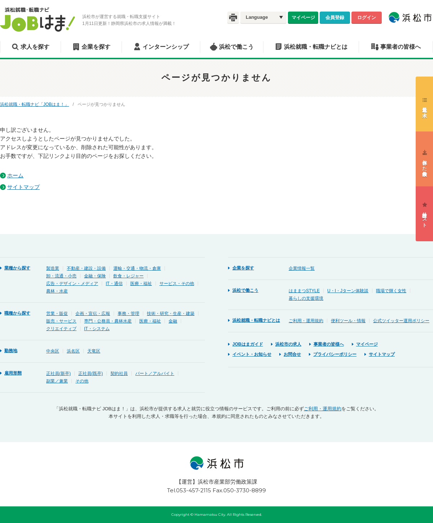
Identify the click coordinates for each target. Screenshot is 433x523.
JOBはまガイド (247, 344)
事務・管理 (128, 313)
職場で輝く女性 (391, 290)
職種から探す (17, 313)
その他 (81, 381)
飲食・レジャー (128, 275)
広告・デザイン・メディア (72, 283)
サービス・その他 (176, 283)
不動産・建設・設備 (86, 268)
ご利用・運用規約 (306, 320)
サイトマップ (23, 187)
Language (257, 17)
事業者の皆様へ (400, 46)
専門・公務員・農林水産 (108, 321)
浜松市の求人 (288, 344)
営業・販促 (57, 313)
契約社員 (119, 373)
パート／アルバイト (154, 373)
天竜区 (93, 351)
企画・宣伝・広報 (92, 313)
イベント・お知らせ (251, 354)
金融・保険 (95, 275)
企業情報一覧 (302, 268)
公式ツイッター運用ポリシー (401, 320)
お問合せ (292, 354)
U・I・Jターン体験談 (347, 290)
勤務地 (10, 350)
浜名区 (73, 351)
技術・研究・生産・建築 (170, 313)
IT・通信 (114, 283)
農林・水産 (57, 291)
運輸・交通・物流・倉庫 (137, 268)
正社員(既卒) (90, 373)
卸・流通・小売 (61, 275)
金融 (173, 321)
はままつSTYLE (304, 290)
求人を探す (35, 46)
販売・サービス (61, 321)
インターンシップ (166, 46)
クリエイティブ (61, 328)
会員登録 (334, 17)
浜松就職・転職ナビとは (315, 46)
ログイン (366, 17)
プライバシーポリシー (335, 354)
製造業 (52, 268)
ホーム (15, 175)
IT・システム (97, 328)
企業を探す (96, 46)
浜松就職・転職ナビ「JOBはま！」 (34, 104)
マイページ (303, 17)
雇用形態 (13, 373)
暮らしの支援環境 (306, 298)
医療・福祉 (141, 283)
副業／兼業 (57, 381)
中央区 (52, 351)
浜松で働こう (236, 46)
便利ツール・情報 (348, 320)
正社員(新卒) (58, 373)
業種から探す (17, 268)
